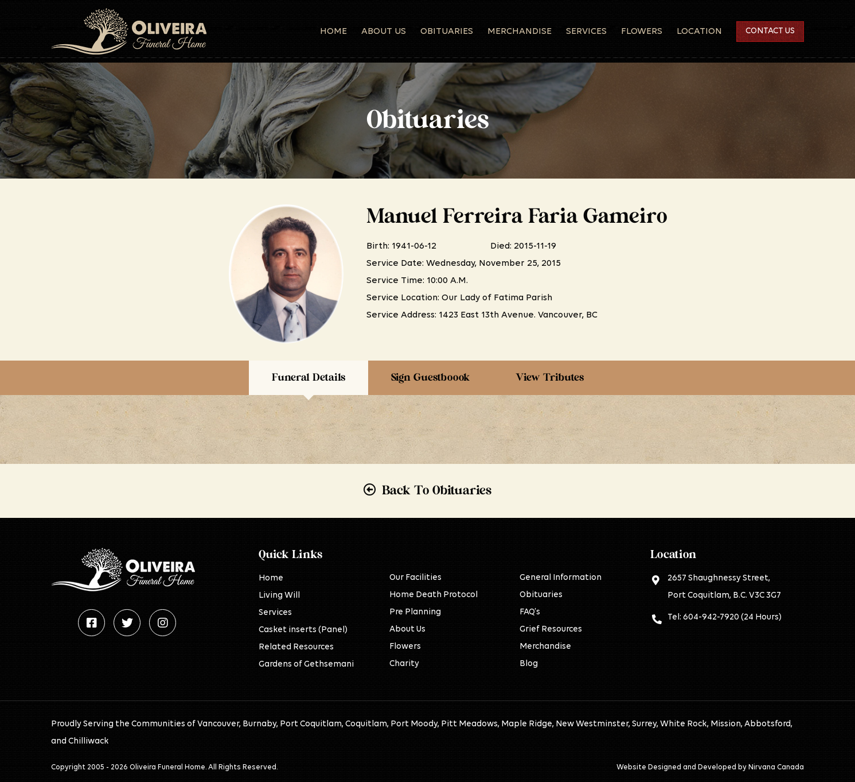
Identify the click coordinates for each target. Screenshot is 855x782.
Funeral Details (308, 378)
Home (333, 31)
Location (699, 31)
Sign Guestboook (430, 378)
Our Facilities (415, 578)
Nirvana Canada (776, 767)
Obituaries (446, 31)
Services (586, 31)
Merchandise (519, 31)
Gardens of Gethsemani (306, 664)
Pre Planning (415, 612)
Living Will (279, 595)
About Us (383, 31)
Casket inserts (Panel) (303, 630)
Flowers (641, 31)
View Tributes (550, 378)
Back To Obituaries (436, 490)
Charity (404, 664)
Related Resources (296, 647)
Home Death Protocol (433, 595)
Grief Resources (551, 629)
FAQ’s (530, 612)
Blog (529, 664)
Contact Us (770, 31)
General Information (561, 578)
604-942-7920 (711, 617)
